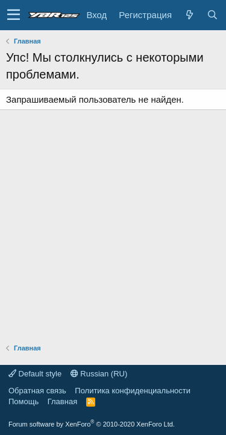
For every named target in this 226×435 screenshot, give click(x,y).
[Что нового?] (189, 15)
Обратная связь (37, 390)
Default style (34, 373)
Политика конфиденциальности (132, 390)
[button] (13, 15)
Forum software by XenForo (91, 424)
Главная (62, 401)
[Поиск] (212, 15)
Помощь (23, 401)
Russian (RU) (99, 373)
